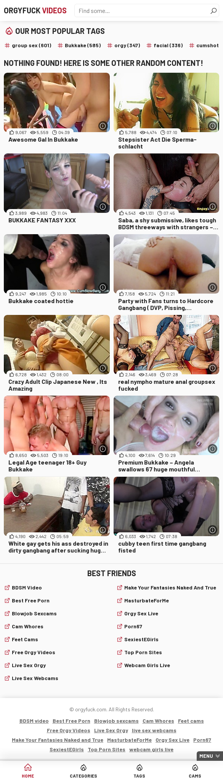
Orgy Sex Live (141, 613)
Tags (139, 775)
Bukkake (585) (83, 45)
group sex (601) (31, 45)
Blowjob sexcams (34, 613)
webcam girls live (147, 665)
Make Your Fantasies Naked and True (170, 587)
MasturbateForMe (146, 600)
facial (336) (168, 45)
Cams (195, 775)
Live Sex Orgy (29, 665)
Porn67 (133, 626)
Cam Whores (27, 626)
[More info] (103, 126)
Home (28, 775)
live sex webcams (35, 678)
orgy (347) (127, 45)
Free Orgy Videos (33, 652)
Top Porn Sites (143, 652)
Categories (83, 775)
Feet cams (25, 639)
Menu (206, 756)
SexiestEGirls (141, 639)
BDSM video (27, 587)
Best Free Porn (31, 600)
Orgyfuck (35, 10)
